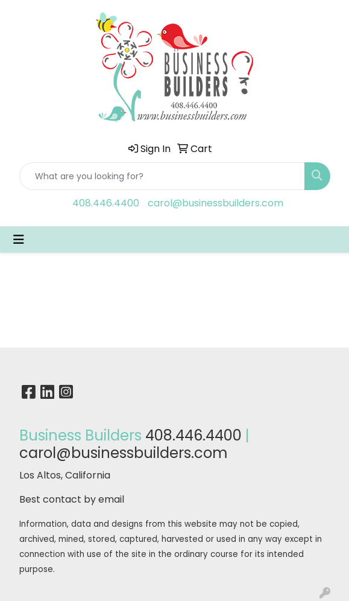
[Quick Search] (162, 176)
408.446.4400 (105, 203)
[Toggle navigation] (18, 239)
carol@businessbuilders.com (215, 203)
